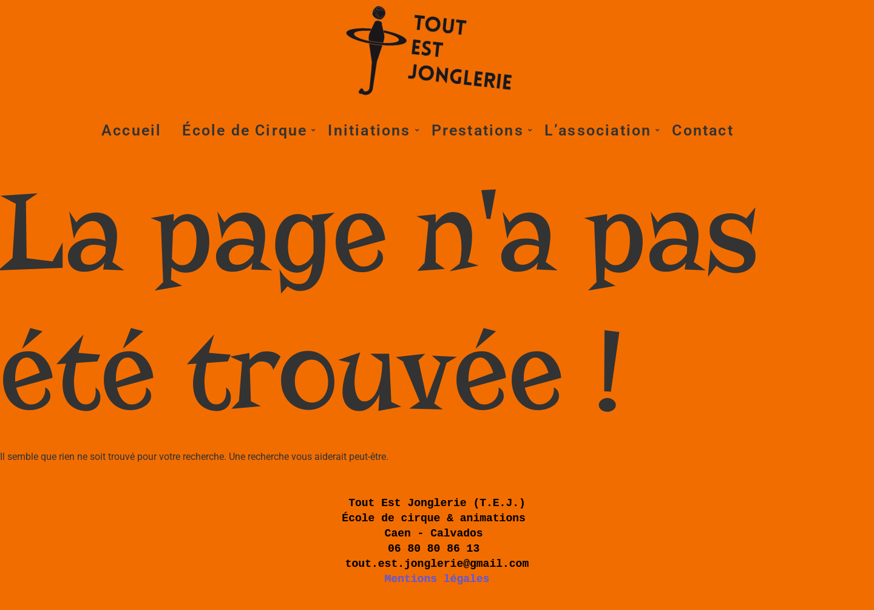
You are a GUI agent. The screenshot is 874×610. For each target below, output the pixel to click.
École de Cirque (246, 130)
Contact (702, 130)
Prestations (480, 130)
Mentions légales (437, 579)
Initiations (371, 130)
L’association (600, 130)
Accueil (131, 130)
